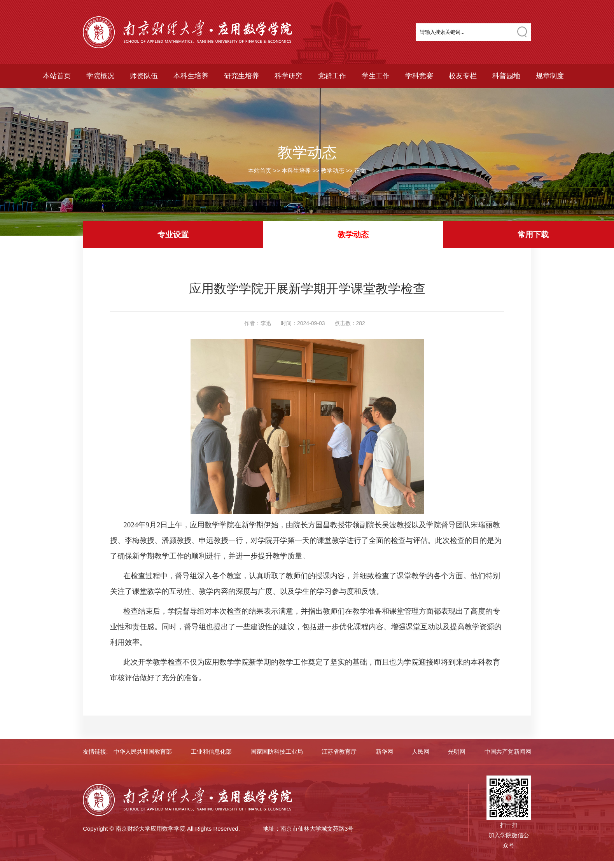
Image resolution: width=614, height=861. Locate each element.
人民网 (420, 751)
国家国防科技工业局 (276, 751)
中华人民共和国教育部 (143, 751)
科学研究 (289, 76)
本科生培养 (190, 76)
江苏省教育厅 (339, 751)
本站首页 (57, 76)
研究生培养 (241, 76)
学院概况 (100, 76)
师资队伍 (144, 76)
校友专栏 (463, 76)
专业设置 (173, 234)
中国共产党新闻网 (508, 751)
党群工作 (332, 76)
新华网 (384, 751)
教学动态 (332, 170)
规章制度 (550, 76)
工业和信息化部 (211, 751)
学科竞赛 (419, 76)
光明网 (456, 751)
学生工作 (376, 76)
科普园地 (506, 76)
